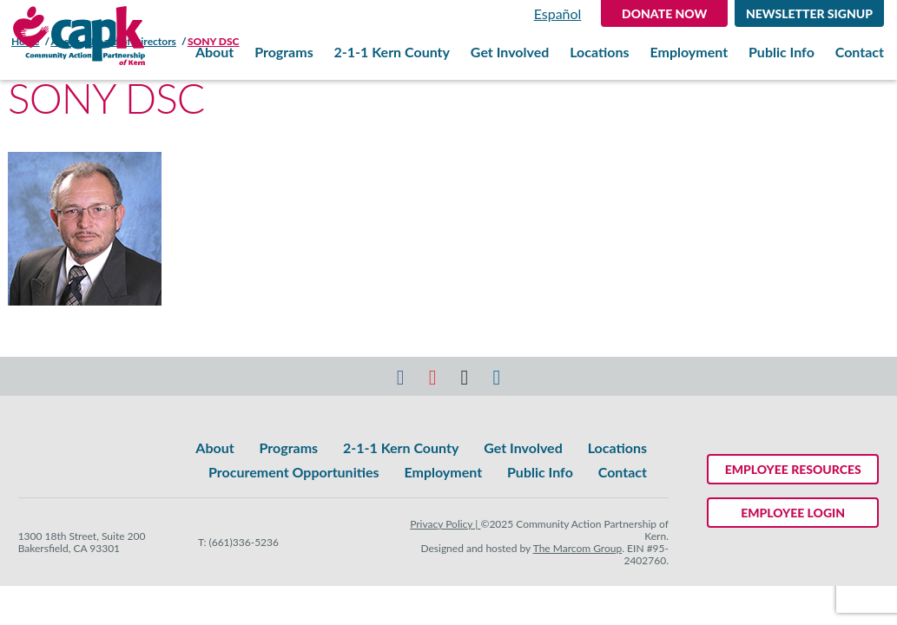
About (214, 52)
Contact (859, 52)
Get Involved (510, 52)
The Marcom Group (578, 548)
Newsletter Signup (809, 13)
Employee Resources (793, 469)
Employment (689, 52)
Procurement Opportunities (293, 472)
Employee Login (793, 512)
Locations (599, 52)
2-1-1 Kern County (392, 52)
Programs (283, 52)
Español (558, 13)
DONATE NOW (664, 13)
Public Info (782, 52)
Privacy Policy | (445, 523)
